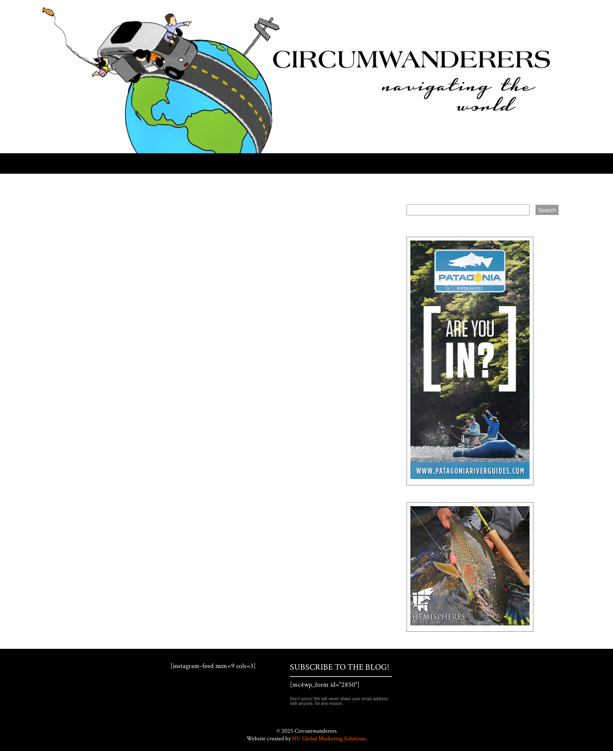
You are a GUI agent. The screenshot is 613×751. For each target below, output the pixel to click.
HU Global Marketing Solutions (329, 738)
